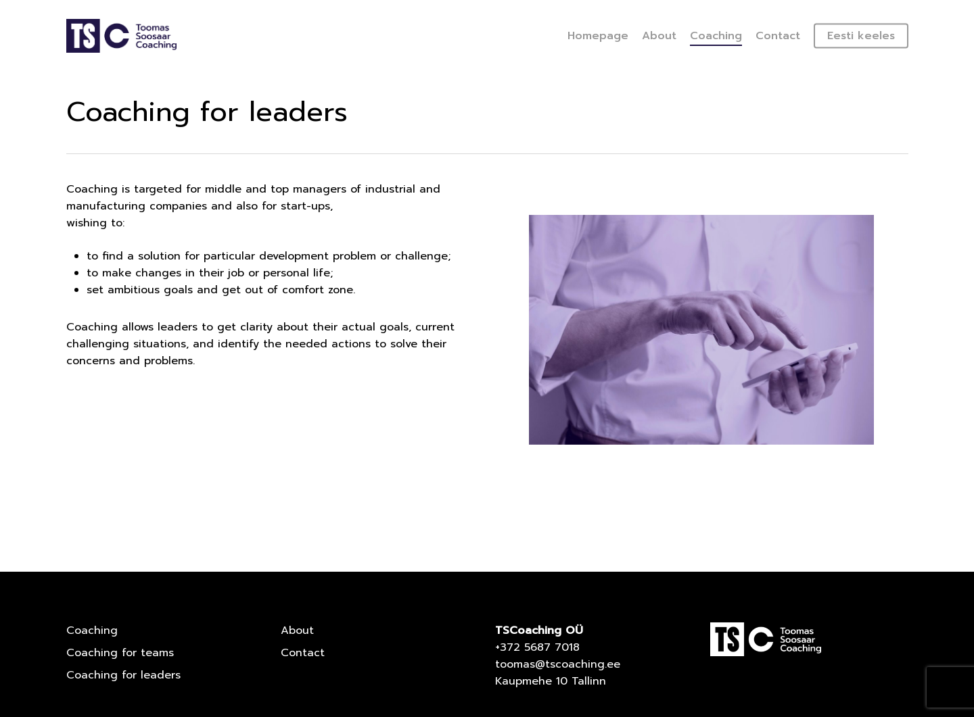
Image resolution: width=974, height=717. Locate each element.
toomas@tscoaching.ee (557, 664)
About (297, 630)
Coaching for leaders (123, 675)
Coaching (92, 630)
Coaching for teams (120, 653)
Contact (303, 653)
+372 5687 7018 (537, 647)
